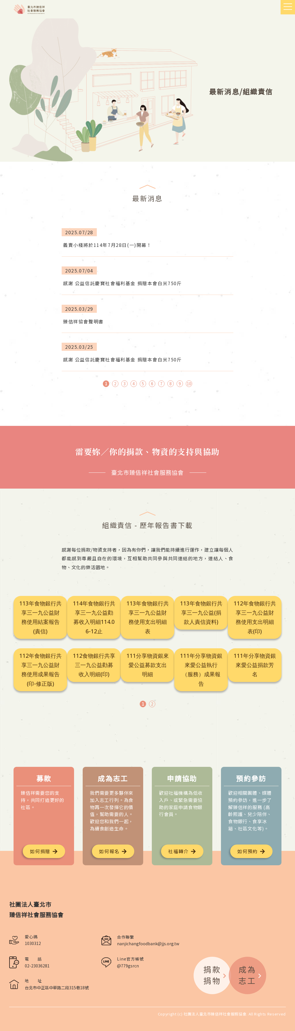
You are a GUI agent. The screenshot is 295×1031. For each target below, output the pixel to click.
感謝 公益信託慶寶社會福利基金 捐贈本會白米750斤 (122, 283)
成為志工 (250, 975)
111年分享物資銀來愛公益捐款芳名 (255, 665)
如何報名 (109, 851)
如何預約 (247, 851)
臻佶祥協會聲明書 (83, 321)
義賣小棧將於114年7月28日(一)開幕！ (107, 244)
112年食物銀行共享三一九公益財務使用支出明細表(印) (255, 617)
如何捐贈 (40, 851)
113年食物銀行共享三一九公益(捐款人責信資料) (201, 613)
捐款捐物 (215, 975)
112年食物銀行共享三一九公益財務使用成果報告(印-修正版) (40, 669)
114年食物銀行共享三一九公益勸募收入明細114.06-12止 (94, 617)
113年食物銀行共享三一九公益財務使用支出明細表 (147, 617)
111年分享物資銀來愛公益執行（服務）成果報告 (201, 669)
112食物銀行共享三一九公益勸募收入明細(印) (94, 665)
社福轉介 (178, 851)
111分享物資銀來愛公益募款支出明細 (147, 665)
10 (189, 383)
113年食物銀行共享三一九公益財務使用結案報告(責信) (40, 617)
